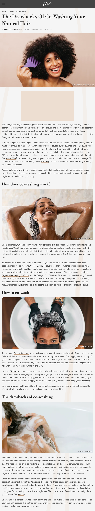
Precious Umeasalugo (13, 29)
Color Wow (11, 158)
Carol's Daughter (37, 265)
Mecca (21, 494)
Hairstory (45, 161)
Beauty (5, 11)
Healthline (25, 284)
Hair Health (21, 11)
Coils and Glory (20, 170)
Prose (55, 485)
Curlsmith (84, 380)
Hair (12, 11)
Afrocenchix (39, 481)
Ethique (13, 371)
